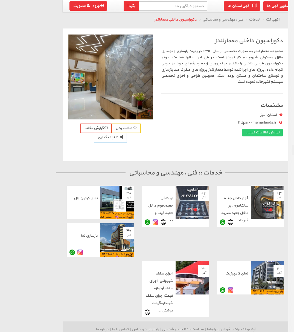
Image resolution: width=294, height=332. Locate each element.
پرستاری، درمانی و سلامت (268, 120)
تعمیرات (281, 81)
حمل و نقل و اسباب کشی (268, 51)
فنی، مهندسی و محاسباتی (266, 150)
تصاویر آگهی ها (219, 6)
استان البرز (206, 115)
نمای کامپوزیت (173, 273)
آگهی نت (210, 19)
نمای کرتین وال (23, 198)
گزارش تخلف (33, 128)
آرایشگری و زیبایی (274, 100)
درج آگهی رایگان (260, 166)
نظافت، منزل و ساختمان (269, 71)
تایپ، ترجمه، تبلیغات (271, 110)
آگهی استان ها (179, 6)
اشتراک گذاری (47, 137)
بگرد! (69, 6)
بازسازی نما (26, 236)
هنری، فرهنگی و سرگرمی (268, 140)
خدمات (191, 19)
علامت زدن (63, 128)
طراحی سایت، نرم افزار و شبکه (264, 61)
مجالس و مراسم (275, 90)
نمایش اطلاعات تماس (200, 132)
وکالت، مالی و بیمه (273, 130)
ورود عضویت (25, 6)
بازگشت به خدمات (268, 41)
